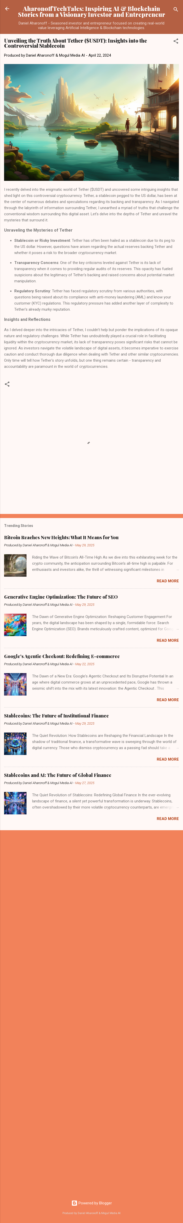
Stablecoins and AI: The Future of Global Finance (57, 775)
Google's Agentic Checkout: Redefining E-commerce (62, 656)
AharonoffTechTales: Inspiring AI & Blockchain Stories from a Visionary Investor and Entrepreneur (91, 11)
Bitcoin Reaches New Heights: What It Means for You (61, 537)
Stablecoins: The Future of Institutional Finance (56, 716)
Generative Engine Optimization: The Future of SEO (61, 597)
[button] (176, 42)
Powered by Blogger (91, 1203)
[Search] (176, 10)
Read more (168, 581)
